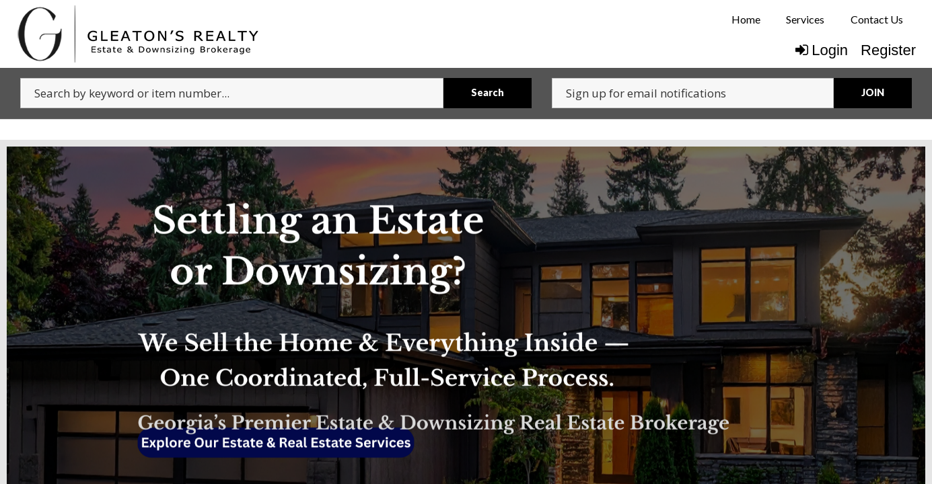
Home (745, 19)
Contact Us (877, 19)
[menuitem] (746, 19)
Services (805, 19)
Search (487, 92)
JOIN (872, 92)
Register (888, 50)
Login (821, 50)
